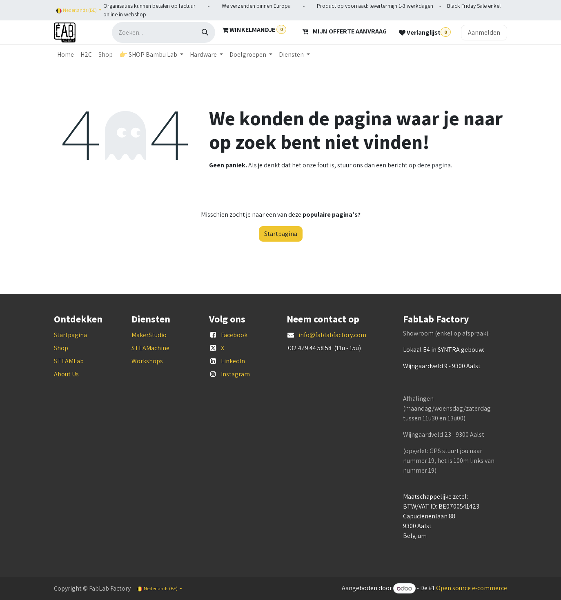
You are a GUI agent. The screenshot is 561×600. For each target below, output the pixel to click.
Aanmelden (484, 32)
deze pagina (434, 165)
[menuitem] (65, 55)
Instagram (235, 374)
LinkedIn (233, 361)
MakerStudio (149, 335)
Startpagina (280, 233)
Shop (61, 348)
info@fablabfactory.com (332, 335)
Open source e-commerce (471, 588)
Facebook (234, 335)
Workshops (147, 361)
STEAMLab (69, 361)
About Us (66, 374)
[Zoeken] (205, 32)
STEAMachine (150, 348)
